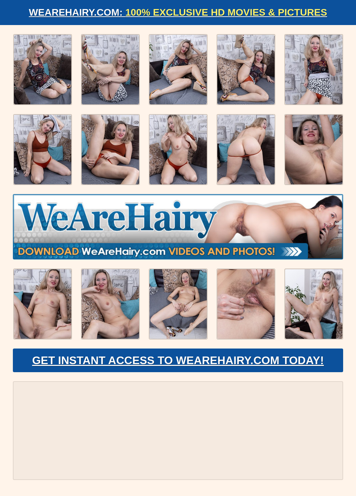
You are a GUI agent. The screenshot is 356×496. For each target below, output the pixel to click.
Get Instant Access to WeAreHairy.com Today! (178, 360)
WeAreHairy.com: (178, 12)
